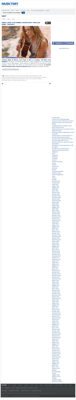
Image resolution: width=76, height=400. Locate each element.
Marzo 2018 (55, 249)
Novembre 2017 (56, 256)
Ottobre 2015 (55, 297)
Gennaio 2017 (56, 272)
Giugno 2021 (55, 186)
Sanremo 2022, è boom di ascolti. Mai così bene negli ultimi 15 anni (62, 139)
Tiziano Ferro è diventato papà (60, 119)
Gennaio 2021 (56, 194)
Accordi (12, 387)
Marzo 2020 (55, 210)
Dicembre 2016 (56, 274)
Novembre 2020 (56, 197)
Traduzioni (31, 387)
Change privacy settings (36, 390)
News (47, 10)
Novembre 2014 (56, 314)
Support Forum (56, 376)
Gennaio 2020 (56, 214)
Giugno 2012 (55, 362)
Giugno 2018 (55, 244)
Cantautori (55, 157)
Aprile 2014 (55, 326)
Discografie (7, 387)
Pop (28, 10)
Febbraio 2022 (56, 181)
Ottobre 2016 (55, 277)
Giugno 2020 (55, 205)
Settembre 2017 (56, 259)
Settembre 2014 (56, 318)
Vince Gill (14, 80)
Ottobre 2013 (55, 336)
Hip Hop (54, 165)
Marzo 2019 (55, 230)
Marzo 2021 (55, 191)
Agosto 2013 (55, 339)
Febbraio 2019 (56, 231)
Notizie (23, 10)
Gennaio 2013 (56, 350)
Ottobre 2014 (55, 316)
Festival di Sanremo (57, 161)
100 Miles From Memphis (10, 75)
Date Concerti (24, 387)
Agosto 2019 (55, 222)
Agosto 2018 (55, 241)
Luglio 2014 (55, 321)
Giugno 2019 (55, 225)
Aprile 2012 (55, 365)
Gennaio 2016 (56, 292)
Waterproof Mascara (21, 80)
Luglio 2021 (55, 184)
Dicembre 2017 (56, 254)
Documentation (56, 371)
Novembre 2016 (56, 275)
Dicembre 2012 (56, 352)
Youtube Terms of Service (14, 390)
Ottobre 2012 (55, 355)
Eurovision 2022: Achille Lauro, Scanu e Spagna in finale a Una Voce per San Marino (62, 122)
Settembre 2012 (56, 357)
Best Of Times (20, 75)
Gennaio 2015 (56, 311)
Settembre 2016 (56, 279)
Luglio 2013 (55, 341)
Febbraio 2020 (56, 212)
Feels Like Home (17, 65)
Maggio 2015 (55, 305)
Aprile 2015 (55, 306)
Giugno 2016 (55, 284)
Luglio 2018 (55, 243)
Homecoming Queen (36, 77)
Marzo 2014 (55, 327)
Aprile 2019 (55, 228)
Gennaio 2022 (56, 183)
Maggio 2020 (55, 207)
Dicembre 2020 (56, 196)
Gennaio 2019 (56, 233)
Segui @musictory (64, 48)
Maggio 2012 (55, 363)
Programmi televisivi (57, 171)
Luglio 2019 (55, 223)
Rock (12, 10)
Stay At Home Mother (6, 80)
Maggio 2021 (55, 187)
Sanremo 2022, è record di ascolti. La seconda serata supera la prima (62, 136)
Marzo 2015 (55, 308)
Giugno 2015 (55, 303)
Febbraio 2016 (56, 290)
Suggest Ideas (56, 375)
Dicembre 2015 (56, 293)
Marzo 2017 (55, 269)
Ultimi (36, 387)
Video (53, 176)
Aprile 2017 (55, 267)
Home (3, 19)
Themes (54, 378)
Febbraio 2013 (56, 349)
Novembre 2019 (56, 217)
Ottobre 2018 (55, 238)
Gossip (54, 163)
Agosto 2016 (55, 280)
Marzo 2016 (55, 288)
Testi (2, 387)
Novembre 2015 (56, 295)
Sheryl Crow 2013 (21, 78)
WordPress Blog (56, 380)
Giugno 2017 (55, 264)
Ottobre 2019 (55, 218)
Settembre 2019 (56, 220)
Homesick (44, 77)
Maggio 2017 (55, 266)
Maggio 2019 (55, 227)
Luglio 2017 (55, 262)
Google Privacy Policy (25, 390)
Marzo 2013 (55, 347)
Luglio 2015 (55, 301)
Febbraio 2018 (56, 251)
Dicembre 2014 (56, 313)
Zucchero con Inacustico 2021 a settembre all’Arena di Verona (60, 149)
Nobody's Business (6, 78)
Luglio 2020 (55, 204)
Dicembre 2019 (56, 215)
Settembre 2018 (56, 240)
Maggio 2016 (55, 285)
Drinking (13, 77)
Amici (17, 10)
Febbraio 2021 (56, 192)
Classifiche (55, 158)
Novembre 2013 (56, 334)
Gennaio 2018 (56, 253)
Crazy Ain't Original (6, 77)
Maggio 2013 (55, 344)
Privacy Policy (4, 390)
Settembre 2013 (56, 337)
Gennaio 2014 (56, 331)
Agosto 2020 (55, 202)
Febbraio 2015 (56, 310)
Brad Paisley (26, 75)
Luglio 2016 (55, 282)
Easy (16, 77)
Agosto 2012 (55, 358)
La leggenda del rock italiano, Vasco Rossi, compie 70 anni (62, 126)
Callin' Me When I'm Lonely (35, 75)
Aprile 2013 (55, 345)
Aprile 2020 (55, 209)
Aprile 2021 (55, 189)
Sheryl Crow (17, 60)
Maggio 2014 (55, 324)
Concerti (54, 160)
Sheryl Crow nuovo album (31, 78)
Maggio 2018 (55, 246)
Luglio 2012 (55, 360)
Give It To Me (29, 77)
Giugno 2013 (55, 342)
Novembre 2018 (56, 236)
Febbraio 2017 (56, 271)
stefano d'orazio (56, 173)
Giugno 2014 (55, 323)
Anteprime (55, 155)
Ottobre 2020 (55, 199)
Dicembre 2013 (56, 332)
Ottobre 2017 (55, 257)
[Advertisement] (47, 4)
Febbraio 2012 (56, 368)
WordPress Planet (57, 381)
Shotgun (39, 78)
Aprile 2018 (55, 248)
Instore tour (55, 166)
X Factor (54, 178)
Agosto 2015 (55, 300)
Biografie (18, 387)
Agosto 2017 (55, 261)
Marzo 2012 (55, 367)
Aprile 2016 (55, 287)
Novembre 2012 (56, 354)
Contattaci (5, 10)
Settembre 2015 (56, 298)
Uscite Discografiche (37, 10)
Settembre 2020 (56, 200)
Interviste (54, 168)
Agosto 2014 (55, 319)
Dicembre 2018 (56, 235)
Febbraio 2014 (56, 329)
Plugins (54, 373)
